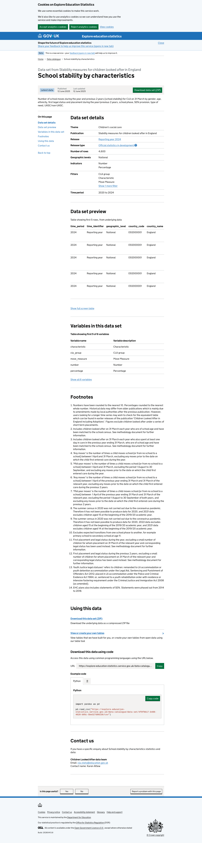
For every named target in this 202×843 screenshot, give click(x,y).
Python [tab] (77, 681)
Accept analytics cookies (52, 26)
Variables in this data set (51, 131)
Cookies (41, 812)
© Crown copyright (155, 835)
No (84, 791)
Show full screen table (82, 308)
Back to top (44, 152)
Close (161, 42)
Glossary (101, 812)
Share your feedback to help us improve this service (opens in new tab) (75, 46)
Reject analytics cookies (84, 26)
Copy (160, 666)
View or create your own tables (87, 633)
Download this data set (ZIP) (86, 618)
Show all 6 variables (81, 379)
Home (40, 59)
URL (72, 665)
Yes (69, 791)
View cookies (107, 26)
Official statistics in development (118, 145)
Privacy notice (53, 812)
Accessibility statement (84, 812)
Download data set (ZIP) (147, 90)
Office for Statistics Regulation (90, 822)
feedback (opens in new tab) (82, 53)
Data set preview (47, 127)
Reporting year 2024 (110, 139)
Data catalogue (54, 59)
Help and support (114, 812)
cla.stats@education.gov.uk (93, 762)
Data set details (46, 122)
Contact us (44, 145)
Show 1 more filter (108, 185)
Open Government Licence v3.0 (89, 828)
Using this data (46, 140)
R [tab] (87, 681)
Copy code (152, 698)
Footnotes (43, 136)
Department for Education (79, 817)
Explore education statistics (102, 36)
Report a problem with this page (146, 791)
